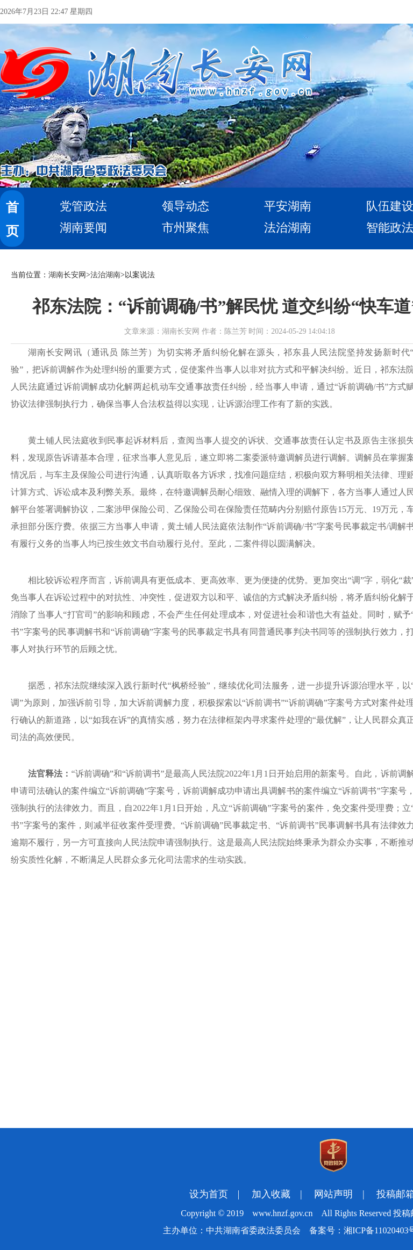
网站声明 (333, 1194)
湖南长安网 (67, 275)
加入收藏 (271, 1194)
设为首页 (208, 1194)
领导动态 (185, 206)
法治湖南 (287, 227)
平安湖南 (287, 206)
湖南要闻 (83, 227)
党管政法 (83, 206)
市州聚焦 (185, 227)
